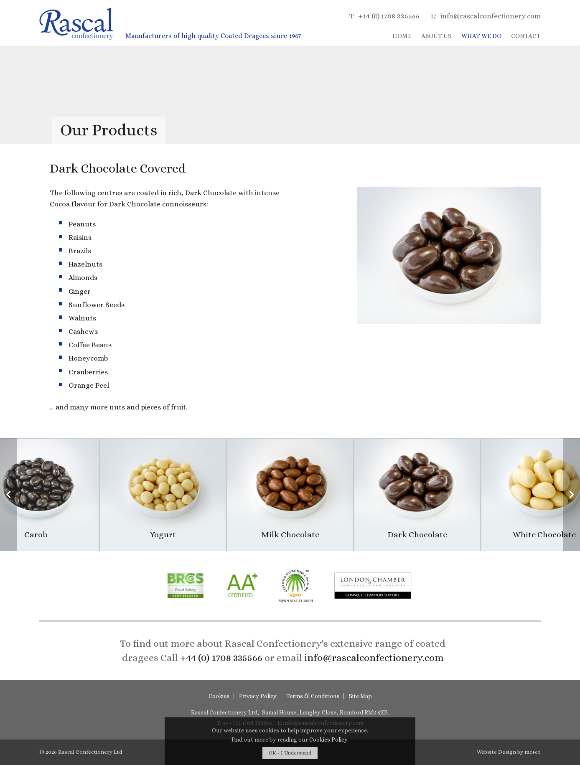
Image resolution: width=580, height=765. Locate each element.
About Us (436, 36)
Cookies (219, 696)
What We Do (481, 36)
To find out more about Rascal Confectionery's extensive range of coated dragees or (282, 650)
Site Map (360, 696)
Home (402, 36)
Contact (526, 36)
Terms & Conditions (312, 696)
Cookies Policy (328, 739)
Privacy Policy (258, 696)
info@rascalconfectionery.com (486, 16)
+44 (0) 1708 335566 (384, 16)
